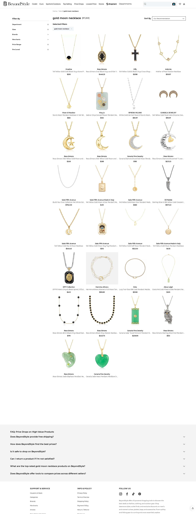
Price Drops (79, 4)
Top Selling (67, 4)
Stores (101, 4)
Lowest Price (91, 4)
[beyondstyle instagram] (120, 494)
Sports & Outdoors (53, 4)
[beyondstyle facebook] (127, 494)
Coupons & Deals (36, 493)
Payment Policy (82, 505)
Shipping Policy (82, 501)
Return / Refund (83, 510)
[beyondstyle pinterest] (139, 494)
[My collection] (180, 4)
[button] (193, 508)
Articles (32, 510)
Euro (41, 4)
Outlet (34, 4)
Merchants (34, 505)
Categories (34, 497)
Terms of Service (83, 497)
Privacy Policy (82, 493)
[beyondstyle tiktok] (133, 494)
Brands (32, 501)
